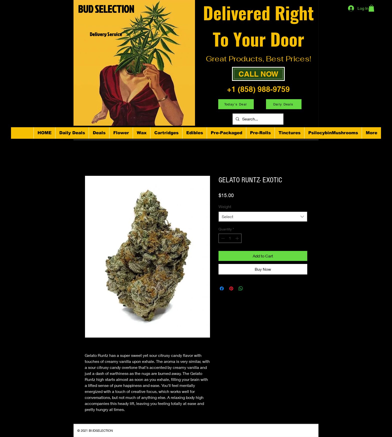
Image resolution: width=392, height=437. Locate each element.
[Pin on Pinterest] (231, 288)
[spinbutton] (230, 238)
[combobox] (262, 217)
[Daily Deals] (284, 104)
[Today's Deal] (236, 104)
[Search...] (257, 119)
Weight (224, 206)
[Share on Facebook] (222, 288)
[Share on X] (250, 288)
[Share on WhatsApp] (241, 288)
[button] (371, 8)
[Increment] (237, 238)
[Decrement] (222, 238)
